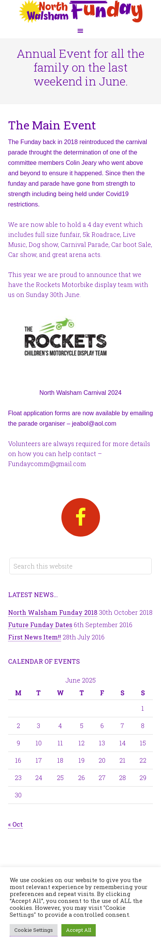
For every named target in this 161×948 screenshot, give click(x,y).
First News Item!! (34, 637)
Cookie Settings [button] (33, 929)
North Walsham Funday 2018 (52, 612)
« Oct (15, 824)
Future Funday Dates (40, 625)
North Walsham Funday (80, 11)
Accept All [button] (78, 929)
